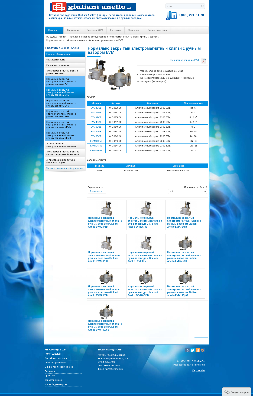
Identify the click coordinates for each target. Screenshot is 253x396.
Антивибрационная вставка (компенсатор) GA (60, 161)
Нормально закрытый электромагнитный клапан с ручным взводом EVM (61, 92)
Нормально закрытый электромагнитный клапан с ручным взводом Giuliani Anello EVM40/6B (105, 256)
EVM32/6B (96, 117)
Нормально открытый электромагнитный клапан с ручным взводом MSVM (61, 125)
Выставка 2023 (95, 30)
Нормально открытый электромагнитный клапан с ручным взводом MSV (61, 114)
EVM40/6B (96, 122)
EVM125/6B (96, 145)
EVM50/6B (96, 126)
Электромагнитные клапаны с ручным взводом (134, 37)
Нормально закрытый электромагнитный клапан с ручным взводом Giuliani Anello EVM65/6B (184, 256)
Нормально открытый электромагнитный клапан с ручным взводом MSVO (61, 135)
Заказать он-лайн (157, 30)
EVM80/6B (96, 136)
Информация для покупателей (55, 352)
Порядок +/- (96, 191)
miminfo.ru (199, 364)
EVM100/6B (96, 141)
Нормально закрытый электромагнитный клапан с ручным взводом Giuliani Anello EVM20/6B (105, 222)
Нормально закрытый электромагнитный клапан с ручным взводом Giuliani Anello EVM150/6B (105, 325)
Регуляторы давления (57, 65)
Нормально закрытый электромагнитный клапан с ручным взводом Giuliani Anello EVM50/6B (145, 256)
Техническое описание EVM (184, 60)
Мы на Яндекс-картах (56, 384)
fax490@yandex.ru (114, 369)
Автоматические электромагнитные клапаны (61, 145)
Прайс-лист (134, 30)
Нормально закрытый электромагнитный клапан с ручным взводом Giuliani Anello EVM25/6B (145, 222)
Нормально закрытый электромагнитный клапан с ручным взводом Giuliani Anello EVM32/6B (184, 222)
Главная (62, 37)
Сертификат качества (56, 358)
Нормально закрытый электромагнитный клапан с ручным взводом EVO (61, 103)
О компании (73, 30)
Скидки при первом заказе (59, 367)
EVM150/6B (96, 150)
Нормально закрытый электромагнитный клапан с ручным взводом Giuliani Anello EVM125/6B (184, 291)
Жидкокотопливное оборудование (64, 168)
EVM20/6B (96, 108)
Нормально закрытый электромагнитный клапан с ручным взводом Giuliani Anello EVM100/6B (145, 291)
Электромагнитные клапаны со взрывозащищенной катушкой (62, 153)
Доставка (50, 371)
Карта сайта (198, 370)
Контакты (115, 30)
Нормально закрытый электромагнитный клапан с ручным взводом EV (61, 82)
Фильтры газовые (55, 60)
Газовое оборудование (93, 37)
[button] (236, 391)
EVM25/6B (96, 112)
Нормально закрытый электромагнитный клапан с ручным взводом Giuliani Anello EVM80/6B (105, 291)
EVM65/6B (96, 131)
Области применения (56, 362)
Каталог (54, 30)
